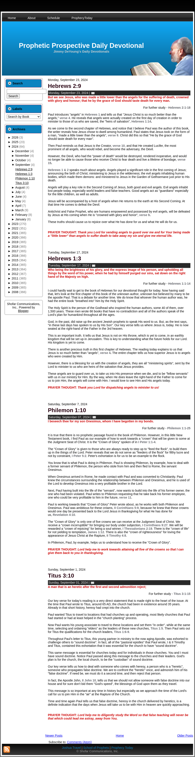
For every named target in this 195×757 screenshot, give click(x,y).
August (20, 187)
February (21, 214)
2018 (15, 246)
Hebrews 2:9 (23, 169)
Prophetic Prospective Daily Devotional (81, 45)
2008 (15, 292)
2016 (15, 255)
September (22, 164)
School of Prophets (96, 747)
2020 (15, 237)
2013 (15, 269)
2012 (15, 274)
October (20, 160)
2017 (15, 251)
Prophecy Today (122, 747)
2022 (15, 228)
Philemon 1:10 (25, 178)
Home (120, 735)
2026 (15, 137)
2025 (15, 142)
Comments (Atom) (79, 742)
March (19, 210)
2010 (15, 283)
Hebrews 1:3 (23, 174)
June (18, 196)
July (18, 192)
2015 (15, 260)
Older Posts (185, 735)
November (22, 155)
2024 (15, 146)
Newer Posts (53, 735)
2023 (15, 224)
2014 (15, 264)
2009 (15, 287)
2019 (15, 242)
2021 (15, 233)
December (22, 151)
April (18, 205)
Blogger (23, 311)
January (20, 219)
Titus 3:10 (22, 183)
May (18, 201)
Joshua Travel (71, 747)
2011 (15, 278)
